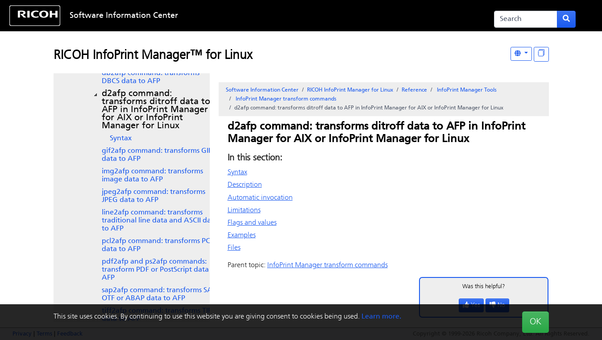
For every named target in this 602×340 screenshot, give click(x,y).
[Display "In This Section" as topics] (541, 54)
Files (234, 248)
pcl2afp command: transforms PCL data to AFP (158, 245)
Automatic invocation (260, 197)
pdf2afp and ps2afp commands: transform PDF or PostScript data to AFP (160, 269)
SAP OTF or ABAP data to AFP (159, 294)
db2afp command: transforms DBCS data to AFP (150, 77)
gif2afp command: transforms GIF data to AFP (157, 155)
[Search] (525, 19)
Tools (466, 90)
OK (535, 322)
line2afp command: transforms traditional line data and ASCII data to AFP (160, 220)
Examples (242, 235)
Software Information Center (124, 16)
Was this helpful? (483, 287)
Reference (414, 90)
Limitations (244, 210)
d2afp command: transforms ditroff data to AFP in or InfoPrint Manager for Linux (156, 110)
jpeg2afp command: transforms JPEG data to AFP (153, 196)
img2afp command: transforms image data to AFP (152, 175)
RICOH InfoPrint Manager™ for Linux (153, 56)
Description (245, 185)
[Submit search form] (566, 19)
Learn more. (381, 316)
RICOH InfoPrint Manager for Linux (350, 90)
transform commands (285, 99)
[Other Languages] (521, 54)
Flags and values (252, 223)
